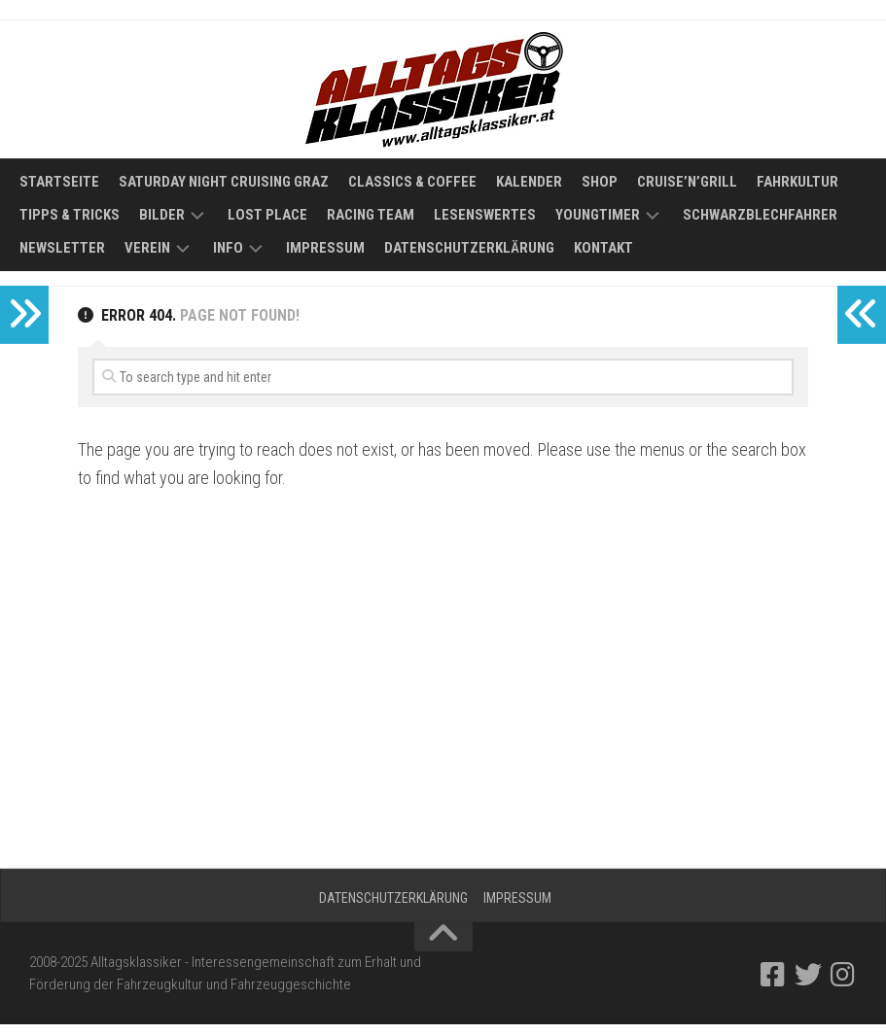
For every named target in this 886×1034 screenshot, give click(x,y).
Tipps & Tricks (69, 215)
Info (228, 248)
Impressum (325, 248)
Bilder (162, 215)
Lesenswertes (485, 215)
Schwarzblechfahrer (760, 215)
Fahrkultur (797, 181)
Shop (600, 181)
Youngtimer (597, 215)
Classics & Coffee (412, 181)
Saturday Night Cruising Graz (224, 181)
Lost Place (267, 215)
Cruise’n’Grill (687, 181)
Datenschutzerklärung (469, 248)
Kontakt (603, 248)
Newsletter (62, 248)
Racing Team (370, 215)
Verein (147, 248)
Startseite (59, 181)
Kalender (529, 181)
